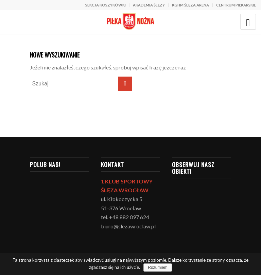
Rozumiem (157, 267)
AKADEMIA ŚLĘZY (149, 5)
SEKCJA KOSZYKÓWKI (105, 5)
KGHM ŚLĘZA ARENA (190, 5)
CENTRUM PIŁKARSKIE (236, 5)
